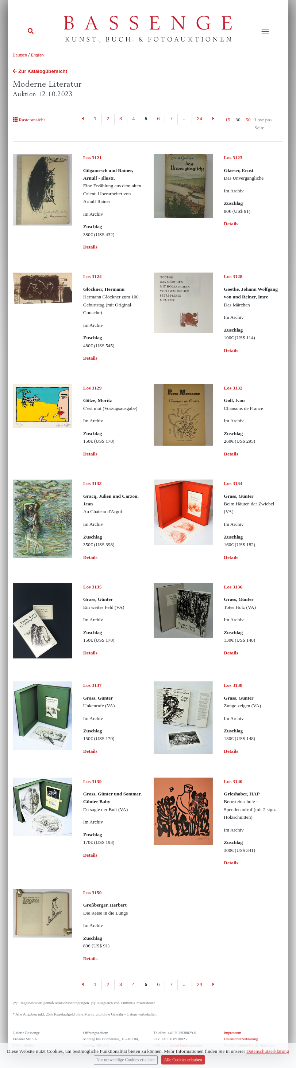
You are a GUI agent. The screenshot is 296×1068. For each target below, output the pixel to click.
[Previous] (83, 119)
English (37, 55)
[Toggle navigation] (265, 31)
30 (237, 119)
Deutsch (20, 55)
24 (199, 118)
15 (227, 119)
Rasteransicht (29, 119)
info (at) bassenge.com (184, 1045)
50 (248, 119)
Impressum (232, 1033)
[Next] (213, 119)
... (184, 118)
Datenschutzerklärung (241, 1039)
